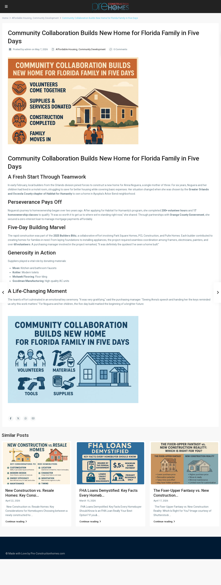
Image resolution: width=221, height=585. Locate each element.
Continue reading (16, 521)
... (32, 515)
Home (5, 18)
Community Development (46, 18)
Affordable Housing (22, 18)
